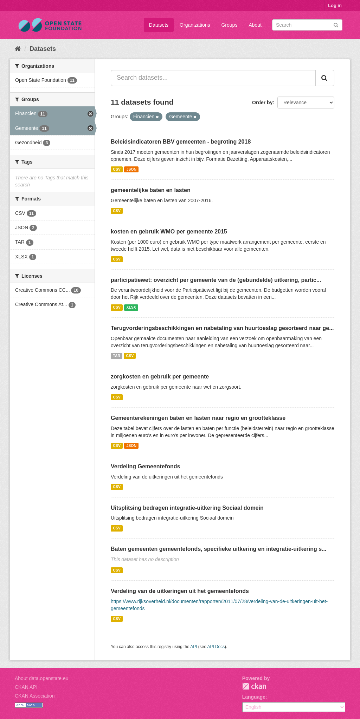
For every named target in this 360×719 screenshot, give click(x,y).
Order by (262, 102)
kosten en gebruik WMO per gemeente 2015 (169, 232)
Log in (335, 5)
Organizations (195, 25)
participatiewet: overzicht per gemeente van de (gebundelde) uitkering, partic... (216, 280)
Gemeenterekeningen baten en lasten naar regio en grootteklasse (198, 418)
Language (253, 697)
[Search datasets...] (213, 78)
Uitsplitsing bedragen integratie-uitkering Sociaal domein (187, 508)
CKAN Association (35, 696)
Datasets (158, 25)
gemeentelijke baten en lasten (151, 190)
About (255, 25)
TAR (116, 356)
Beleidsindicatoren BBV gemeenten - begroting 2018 (181, 142)
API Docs (216, 646)
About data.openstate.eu (42, 678)
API (193, 646)
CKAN (254, 686)
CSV (117, 169)
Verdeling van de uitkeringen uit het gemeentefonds (180, 591)
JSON (131, 169)
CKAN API (26, 687)
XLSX (131, 307)
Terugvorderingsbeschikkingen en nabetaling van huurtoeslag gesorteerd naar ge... (222, 328)
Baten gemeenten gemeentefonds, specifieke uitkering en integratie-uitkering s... (218, 549)
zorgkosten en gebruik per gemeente (160, 377)
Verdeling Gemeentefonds (145, 466)
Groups (229, 25)
